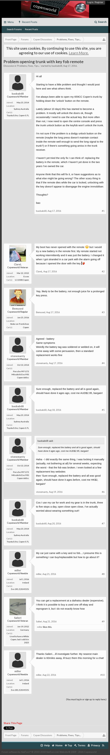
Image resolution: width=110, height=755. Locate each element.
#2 (103, 271)
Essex (26, 276)
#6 (103, 492)
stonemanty (18, 356)
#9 (103, 621)
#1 (103, 211)
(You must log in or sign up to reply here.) (86, 699)
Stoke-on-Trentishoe (19, 324)
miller (17, 570)
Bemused (17, 308)
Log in (90, 2)
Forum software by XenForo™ (30, 752)
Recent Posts (31, 29)
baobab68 (57, 65)
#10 (102, 675)
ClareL (18, 264)
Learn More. (79, 53)
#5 (103, 410)
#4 (103, 363)
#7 (103, 523)
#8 (103, 574)
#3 (103, 312)
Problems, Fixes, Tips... (28, 65)
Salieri (17, 617)
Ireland (25, 582)
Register (99, 2)
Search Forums (14, 29)
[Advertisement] (55, 231)
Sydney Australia (21, 109)
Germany (24, 630)
